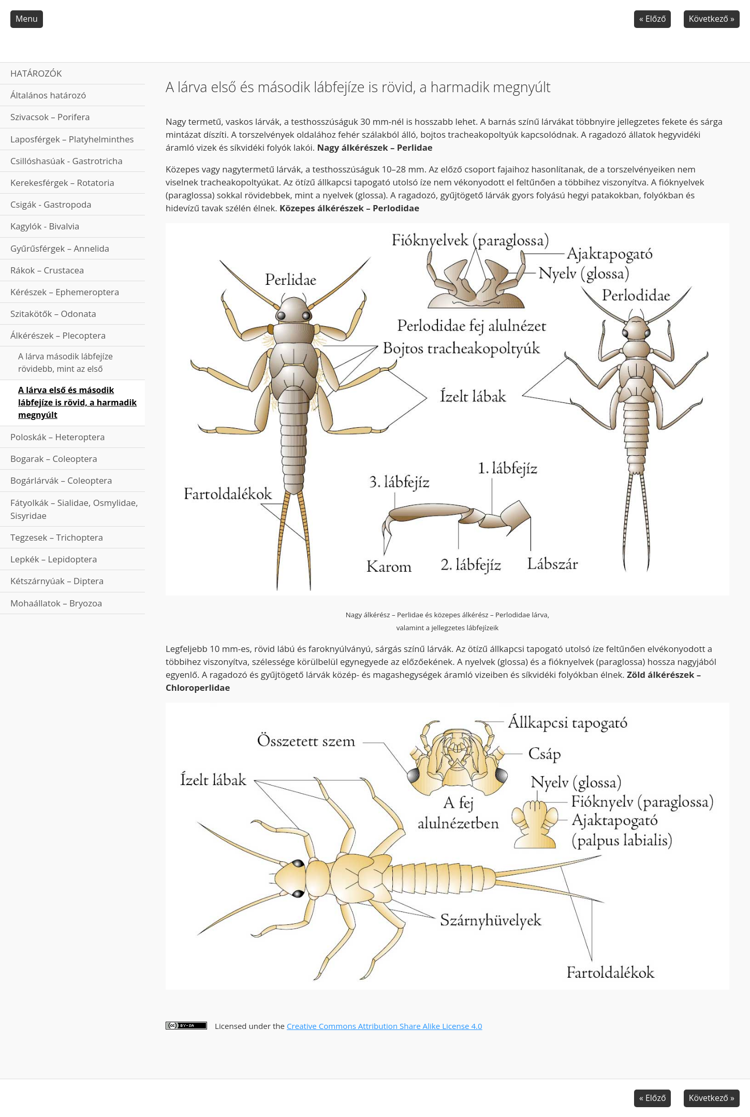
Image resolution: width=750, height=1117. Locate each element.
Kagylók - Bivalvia (44, 226)
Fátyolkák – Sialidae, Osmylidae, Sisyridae (74, 509)
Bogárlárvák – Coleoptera (61, 480)
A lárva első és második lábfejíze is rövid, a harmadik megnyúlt (77, 402)
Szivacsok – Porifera (50, 117)
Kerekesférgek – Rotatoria (62, 182)
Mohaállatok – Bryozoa (56, 603)
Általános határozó (48, 95)
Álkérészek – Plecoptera (58, 335)
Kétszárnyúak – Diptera (57, 581)
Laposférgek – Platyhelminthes (72, 139)
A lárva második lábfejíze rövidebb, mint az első (65, 362)
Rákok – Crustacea (47, 270)
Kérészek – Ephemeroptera (64, 292)
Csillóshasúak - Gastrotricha (66, 161)
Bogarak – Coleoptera (53, 459)
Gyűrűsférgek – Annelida (59, 248)
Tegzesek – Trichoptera (56, 537)
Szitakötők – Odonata (53, 314)
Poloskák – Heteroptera (57, 437)
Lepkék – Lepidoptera (53, 559)
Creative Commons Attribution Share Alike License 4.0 (384, 1026)
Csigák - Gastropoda (51, 204)
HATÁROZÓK (36, 73)
